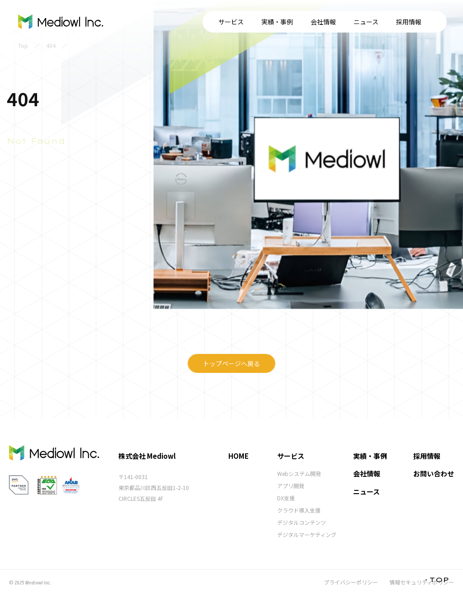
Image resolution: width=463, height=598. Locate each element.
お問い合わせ (411, 21)
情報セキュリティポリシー (421, 582)
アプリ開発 (290, 486)
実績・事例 (208, 21)
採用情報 (340, 21)
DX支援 (286, 498)
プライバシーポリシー (351, 582)
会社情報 (254, 21)
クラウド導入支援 (299, 510)
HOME (238, 456)
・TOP (436, 579)
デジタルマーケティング (306, 534)
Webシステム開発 (299, 473)
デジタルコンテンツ (301, 522)
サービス (162, 21)
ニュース (297, 21)
